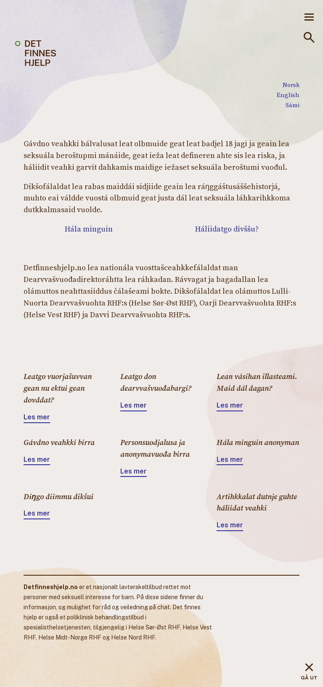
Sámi (292, 104)
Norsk (291, 84)
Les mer (37, 417)
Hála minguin (89, 229)
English (288, 94)
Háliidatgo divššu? (227, 229)
